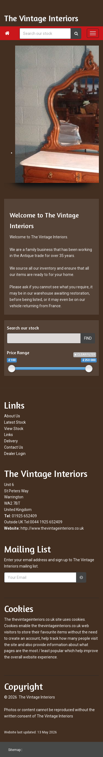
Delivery (11, 441)
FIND (88, 338)
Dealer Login (15, 453)
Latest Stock (15, 422)
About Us (12, 416)
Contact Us (13, 447)
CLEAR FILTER (84, 354)
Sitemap (14, 750)
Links (8, 434)
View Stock (13, 428)
